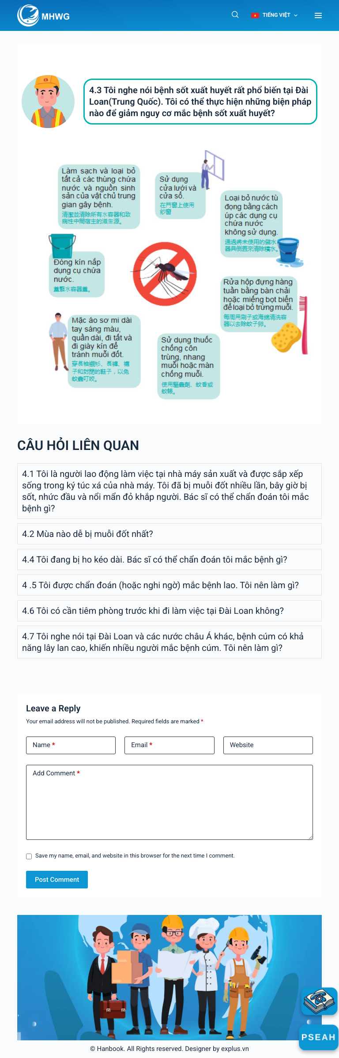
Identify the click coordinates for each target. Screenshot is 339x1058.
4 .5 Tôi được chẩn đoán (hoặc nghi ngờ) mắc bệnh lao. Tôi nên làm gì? (160, 585)
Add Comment (56, 773)
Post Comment (57, 880)
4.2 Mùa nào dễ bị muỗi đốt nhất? (87, 534)
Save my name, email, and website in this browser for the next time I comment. (135, 856)
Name (44, 745)
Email (141, 745)
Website (242, 745)
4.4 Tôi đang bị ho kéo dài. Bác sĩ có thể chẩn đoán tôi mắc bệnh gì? (154, 559)
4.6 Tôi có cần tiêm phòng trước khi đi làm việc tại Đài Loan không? (153, 610)
